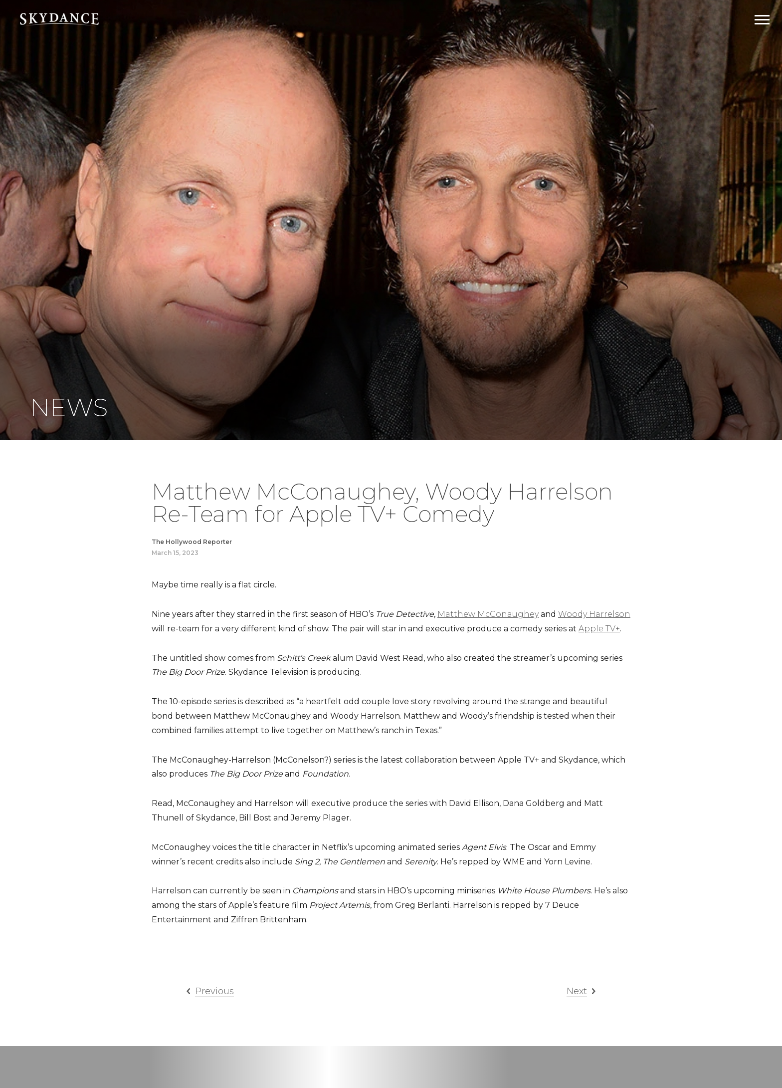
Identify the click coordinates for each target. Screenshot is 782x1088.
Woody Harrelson (594, 614)
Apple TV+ (599, 628)
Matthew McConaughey (488, 614)
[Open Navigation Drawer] (762, 19)
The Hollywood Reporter (192, 541)
